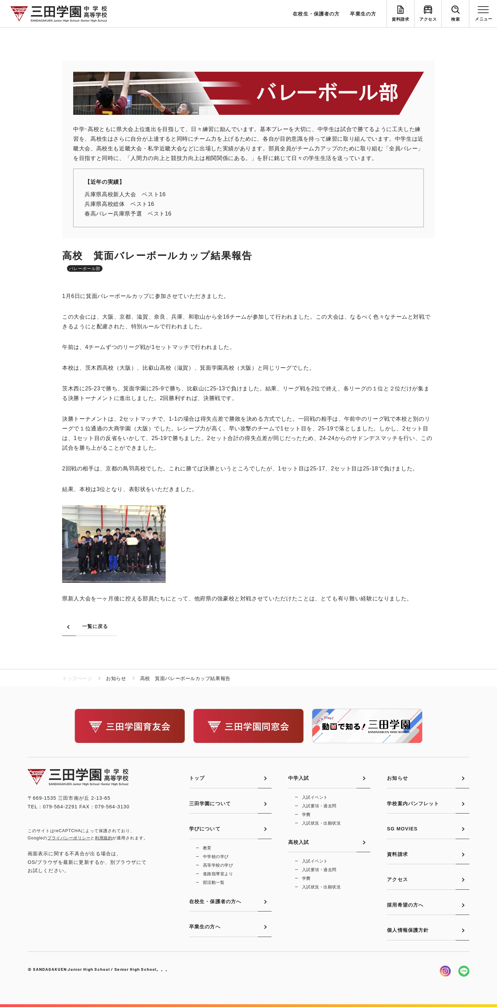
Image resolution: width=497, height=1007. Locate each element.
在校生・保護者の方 (316, 14)
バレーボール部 (84, 268)
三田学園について (210, 803)
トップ (197, 778)
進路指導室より (218, 873)
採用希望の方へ (405, 905)
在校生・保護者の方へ (215, 901)
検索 (455, 19)
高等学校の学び (218, 865)
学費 (306, 814)
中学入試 (298, 778)
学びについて (205, 828)
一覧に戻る (95, 626)
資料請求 (400, 19)
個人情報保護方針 (408, 930)
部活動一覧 (213, 882)
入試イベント (315, 797)
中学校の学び (216, 856)
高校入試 (298, 842)
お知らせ (397, 778)
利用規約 (103, 838)
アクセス (428, 19)
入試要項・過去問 (319, 806)
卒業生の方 (363, 14)
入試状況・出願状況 (321, 823)
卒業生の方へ (205, 926)
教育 (207, 848)
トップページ (77, 678)
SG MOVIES (402, 828)
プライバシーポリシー (68, 838)
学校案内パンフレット (413, 803)
